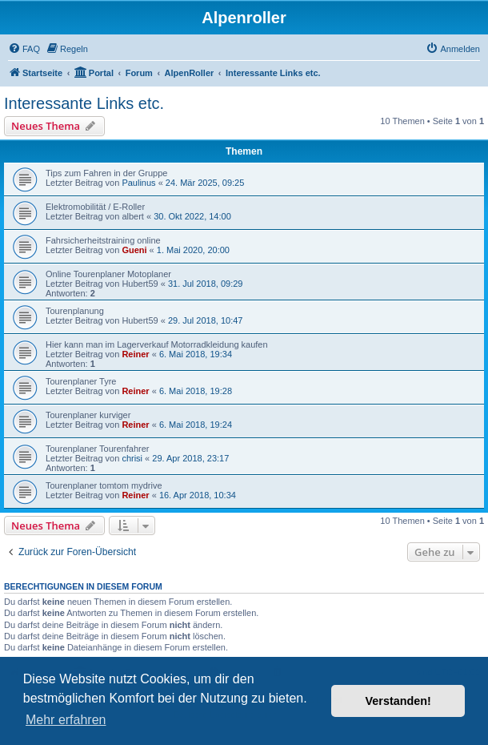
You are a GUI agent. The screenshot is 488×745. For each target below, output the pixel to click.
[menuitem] (24, 48)
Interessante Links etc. (84, 103)
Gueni (134, 250)
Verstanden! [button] (398, 701)
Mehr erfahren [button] (66, 720)
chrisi (132, 458)
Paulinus (138, 182)
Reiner (135, 354)
